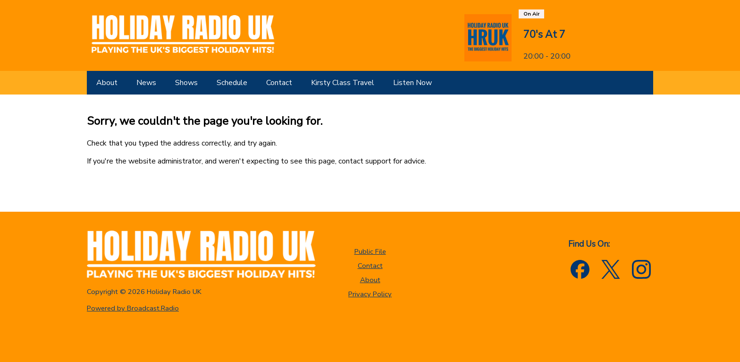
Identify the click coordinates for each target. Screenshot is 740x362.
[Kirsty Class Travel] (343, 83)
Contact (370, 265)
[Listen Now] (412, 83)
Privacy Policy (370, 294)
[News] (146, 83)
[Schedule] (232, 83)
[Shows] (186, 83)
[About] (107, 83)
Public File (370, 251)
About (370, 279)
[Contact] (279, 83)
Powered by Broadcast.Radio (133, 308)
